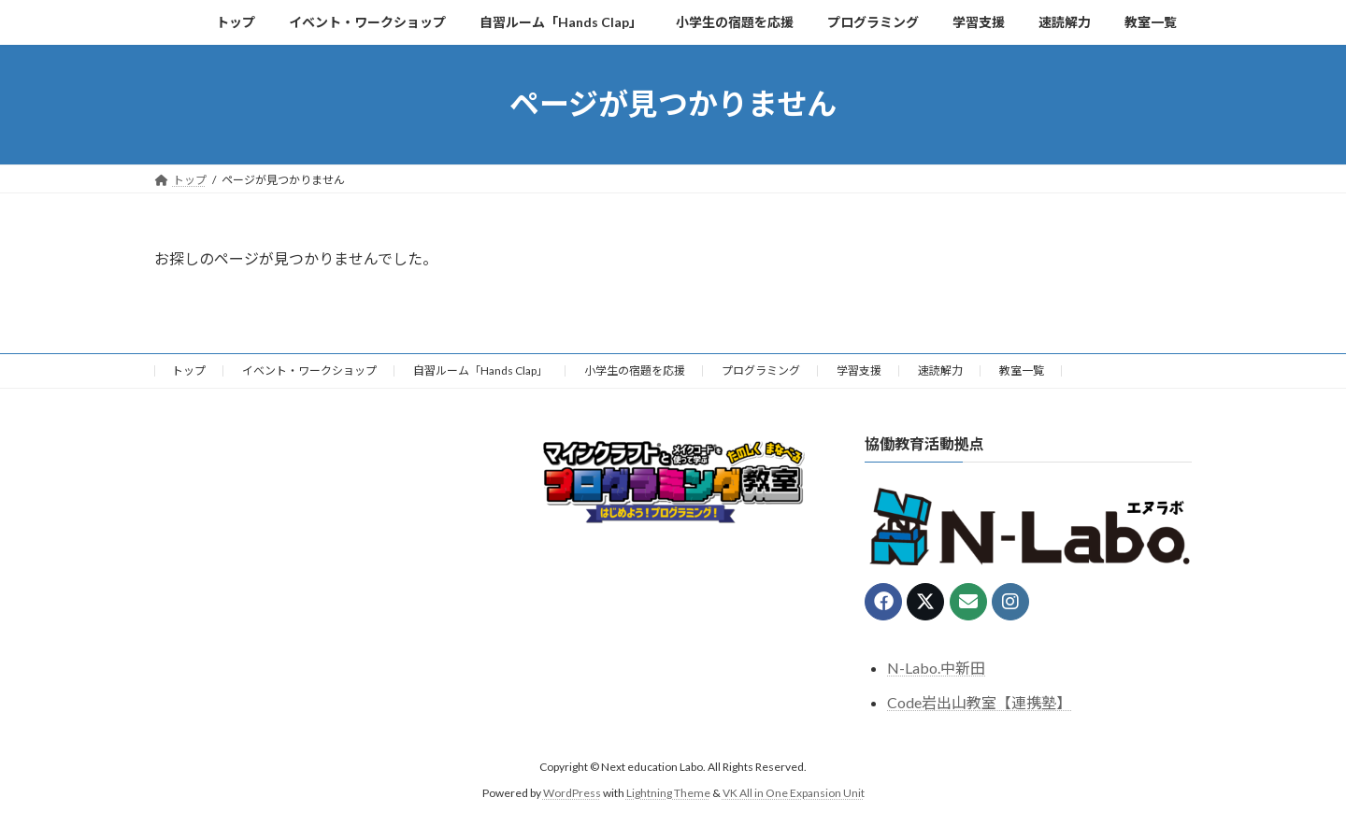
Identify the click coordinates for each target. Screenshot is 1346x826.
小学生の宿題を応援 (634, 370)
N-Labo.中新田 (936, 667)
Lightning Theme (668, 793)
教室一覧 (1021, 370)
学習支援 (859, 370)
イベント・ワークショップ (309, 370)
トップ (189, 370)
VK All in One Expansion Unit (794, 793)
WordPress (572, 793)
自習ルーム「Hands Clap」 (480, 370)
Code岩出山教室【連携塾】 (979, 702)
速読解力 (940, 370)
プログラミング (761, 370)
